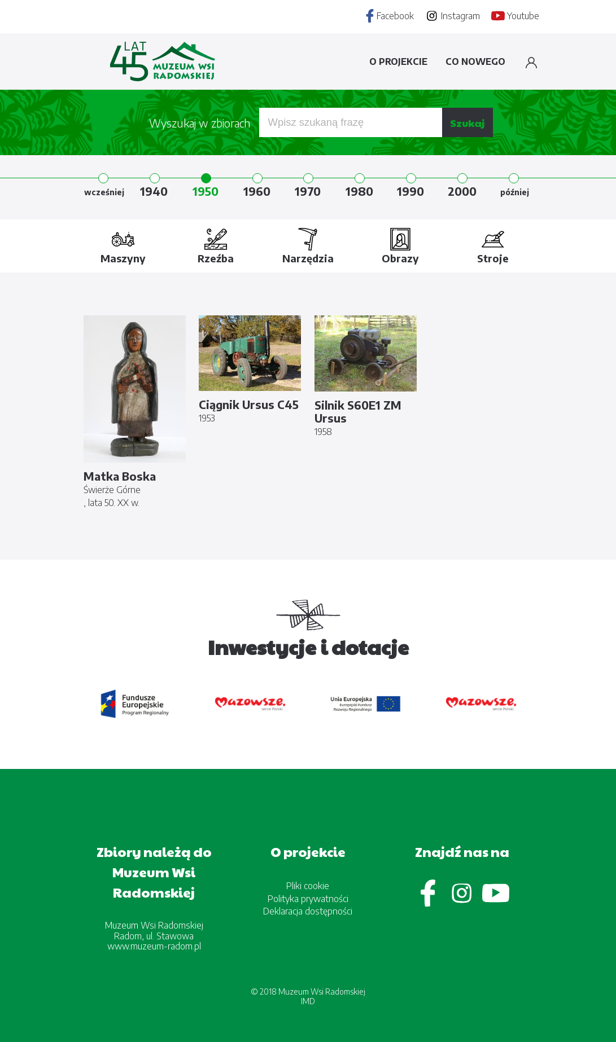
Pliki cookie (307, 885)
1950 (206, 190)
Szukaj (467, 123)
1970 (308, 190)
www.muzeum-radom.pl (154, 946)
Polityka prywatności (308, 898)
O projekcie (398, 61)
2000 (462, 190)
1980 (359, 190)
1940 (154, 190)
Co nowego (475, 61)
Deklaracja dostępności (307, 911)
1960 (256, 190)
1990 (410, 190)
